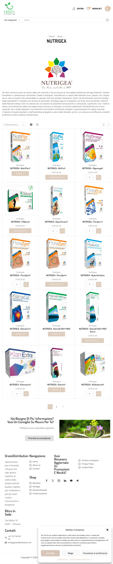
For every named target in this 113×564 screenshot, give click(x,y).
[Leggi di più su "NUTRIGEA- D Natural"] (20, 230)
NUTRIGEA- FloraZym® (20, 275)
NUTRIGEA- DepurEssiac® (56, 221)
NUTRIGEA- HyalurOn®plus (93, 275)
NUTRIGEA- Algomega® (92, 168)
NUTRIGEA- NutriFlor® (20, 168)
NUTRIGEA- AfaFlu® (56, 168)
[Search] (107, 20)
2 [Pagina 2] (56, 407)
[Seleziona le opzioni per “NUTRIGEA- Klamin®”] (56, 389)
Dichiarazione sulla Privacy (80, 559)
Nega (70, 553)
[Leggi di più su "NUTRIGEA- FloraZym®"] (56, 284)
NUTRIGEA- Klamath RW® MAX (56, 328)
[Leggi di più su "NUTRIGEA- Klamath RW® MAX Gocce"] (93, 340)
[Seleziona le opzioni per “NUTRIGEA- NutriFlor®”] (20, 173)
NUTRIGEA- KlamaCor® (20, 328)
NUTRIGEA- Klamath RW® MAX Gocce (92, 330)
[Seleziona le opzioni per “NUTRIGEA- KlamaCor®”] (20, 334)
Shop (59, 36)
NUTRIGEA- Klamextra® (20, 384)
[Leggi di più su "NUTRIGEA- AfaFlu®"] (56, 177)
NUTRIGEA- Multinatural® (92, 384)
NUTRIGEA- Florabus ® (93, 221)
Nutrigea (20, 165)
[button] (107, 529)
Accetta (50, 553)
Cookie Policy (62, 559)
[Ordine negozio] (14, 125)
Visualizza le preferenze (95, 553)
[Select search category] (12, 20)
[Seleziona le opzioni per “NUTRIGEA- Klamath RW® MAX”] (56, 334)
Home (52, 36)
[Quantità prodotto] (89, 177)
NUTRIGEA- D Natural (20, 221)
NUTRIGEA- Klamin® (56, 384)
